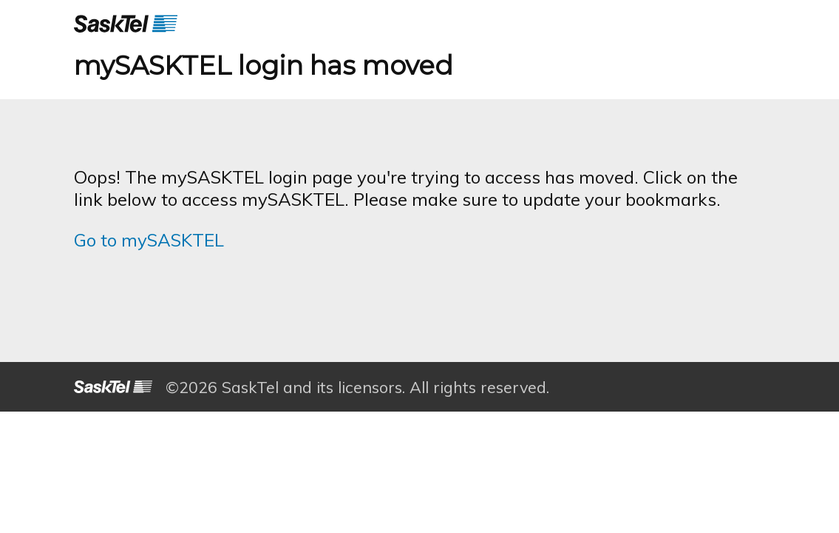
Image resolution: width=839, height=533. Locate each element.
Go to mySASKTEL (149, 240)
